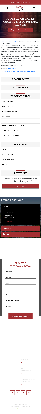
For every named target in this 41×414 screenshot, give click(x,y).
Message (8, 306)
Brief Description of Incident (13, 300)
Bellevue (6, 71)
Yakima (33, 71)
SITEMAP (25, 404)
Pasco (17, 71)
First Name (9, 271)
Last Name (9, 277)
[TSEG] (21, 408)
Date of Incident (10, 294)
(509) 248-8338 (9, 216)
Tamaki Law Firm (11, 68)
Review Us (20, 186)
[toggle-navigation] (34, 8)
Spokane (27, 71)
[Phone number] (7, 8)
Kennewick (12, 71)
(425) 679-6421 (26, 384)
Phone (7, 283)
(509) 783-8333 (26, 373)
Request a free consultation (20, 2)
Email (7, 288)
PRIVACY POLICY (18, 404)
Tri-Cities (12, 373)
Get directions (8, 221)
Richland (22, 71)
